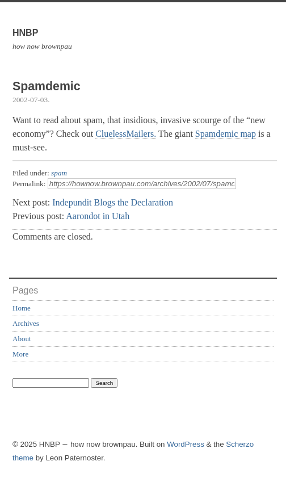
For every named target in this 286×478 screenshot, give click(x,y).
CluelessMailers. (125, 134)
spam (59, 173)
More (20, 354)
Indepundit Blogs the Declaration (112, 202)
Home (21, 308)
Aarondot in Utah (97, 216)
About (21, 338)
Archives (25, 323)
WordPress (185, 444)
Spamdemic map (225, 134)
